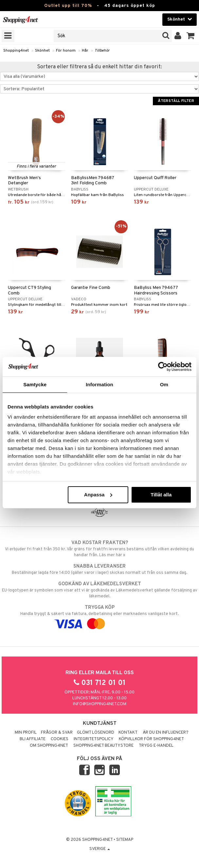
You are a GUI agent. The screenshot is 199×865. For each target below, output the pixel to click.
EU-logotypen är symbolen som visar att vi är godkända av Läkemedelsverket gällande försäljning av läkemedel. (99, 590)
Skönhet (42, 50)
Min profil (26, 732)
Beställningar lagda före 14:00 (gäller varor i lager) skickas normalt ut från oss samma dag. (99, 569)
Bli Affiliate (32, 739)
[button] (190, 36)
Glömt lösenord (95, 732)
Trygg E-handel (156, 745)
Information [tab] (99, 384)
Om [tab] (164, 384)
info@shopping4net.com (99, 704)
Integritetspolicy (94, 739)
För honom (66, 50)
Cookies (59, 739)
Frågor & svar (57, 732)
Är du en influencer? (166, 732)
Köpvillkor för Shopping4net (151, 739)
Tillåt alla (161, 494)
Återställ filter (176, 101)
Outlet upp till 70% (68, 5)
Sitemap (124, 839)
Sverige (99, 849)
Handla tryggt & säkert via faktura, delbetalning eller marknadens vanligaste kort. (99, 615)
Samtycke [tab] (34, 384)
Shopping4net (16, 50)
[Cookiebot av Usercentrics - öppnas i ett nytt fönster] (162, 367)
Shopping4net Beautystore (103, 745)
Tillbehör (102, 50)
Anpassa (98, 494)
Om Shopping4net (49, 745)
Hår (85, 50)
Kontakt (127, 732)
